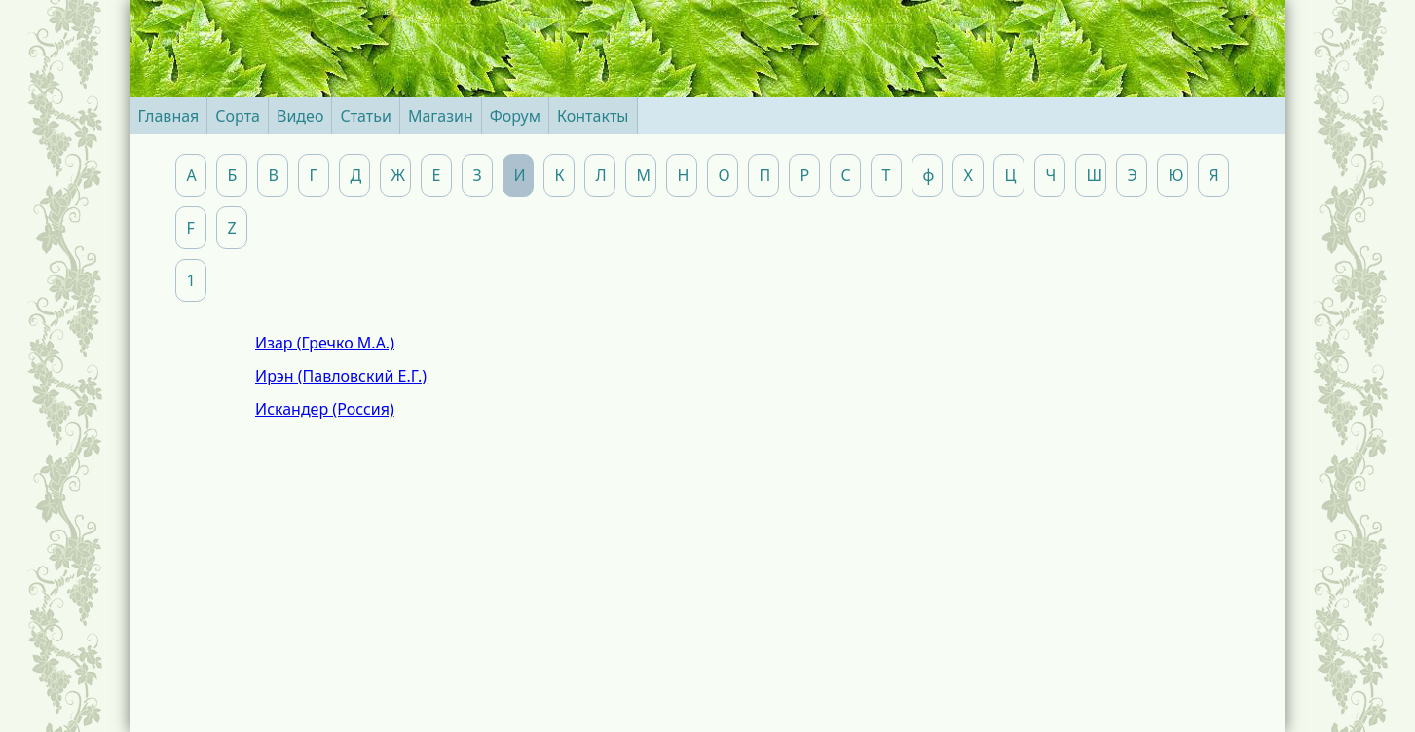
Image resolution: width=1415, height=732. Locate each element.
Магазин (440, 116)
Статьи (365, 116)
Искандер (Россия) (324, 409)
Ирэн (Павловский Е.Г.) (341, 375)
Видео (300, 116)
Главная (168, 116)
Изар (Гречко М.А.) (324, 342)
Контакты (592, 116)
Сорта (237, 116)
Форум (515, 116)
